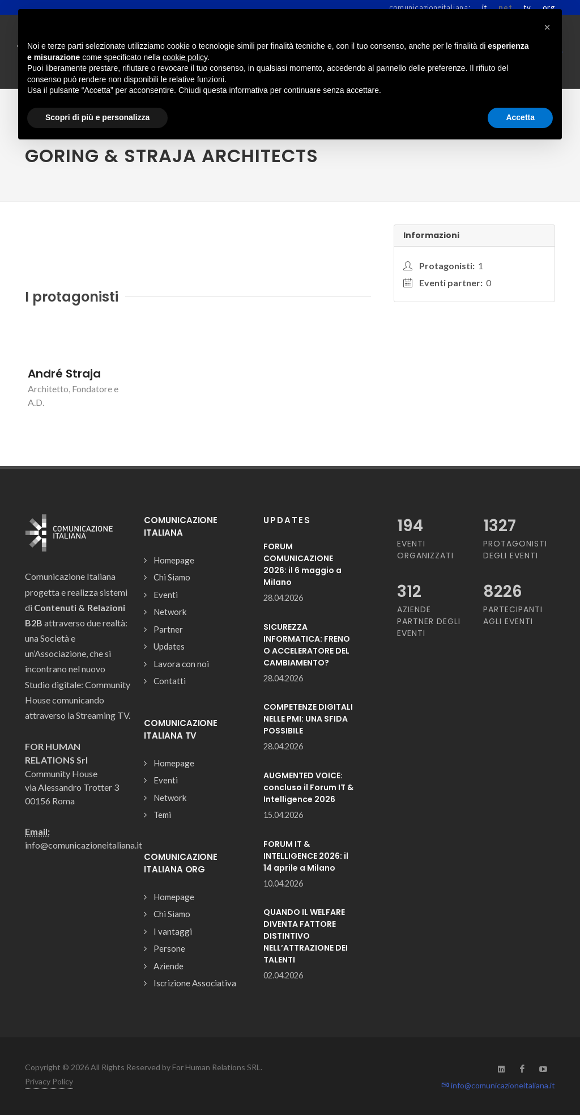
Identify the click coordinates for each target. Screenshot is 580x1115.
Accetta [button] (520, 117)
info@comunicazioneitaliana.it (498, 1085)
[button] (547, 27)
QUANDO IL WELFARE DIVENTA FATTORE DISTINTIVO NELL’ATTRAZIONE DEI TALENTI (305, 935)
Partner (168, 629)
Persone (169, 948)
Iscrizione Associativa (194, 983)
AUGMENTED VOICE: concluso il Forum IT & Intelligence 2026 (308, 787)
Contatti (169, 681)
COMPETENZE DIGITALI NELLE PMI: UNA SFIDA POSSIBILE (308, 718)
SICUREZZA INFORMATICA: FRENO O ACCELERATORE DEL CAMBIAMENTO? (306, 644)
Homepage (173, 560)
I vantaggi (172, 931)
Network (169, 612)
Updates (169, 646)
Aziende (168, 966)
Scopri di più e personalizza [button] (97, 117)
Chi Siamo (171, 577)
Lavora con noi (181, 664)
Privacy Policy (49, 1081)
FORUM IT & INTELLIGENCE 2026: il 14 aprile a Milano (305, 856)
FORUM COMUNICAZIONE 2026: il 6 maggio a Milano (302, 564)
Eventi (165, 595)
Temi (162, 814)
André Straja (64, 373)
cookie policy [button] (185, 57)
